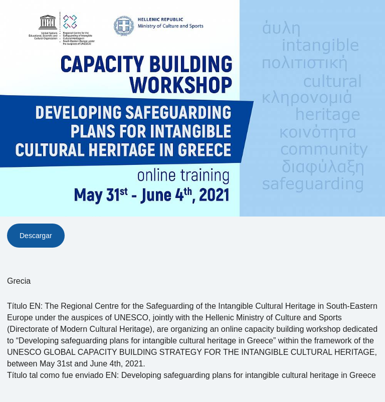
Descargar (36, 236)
